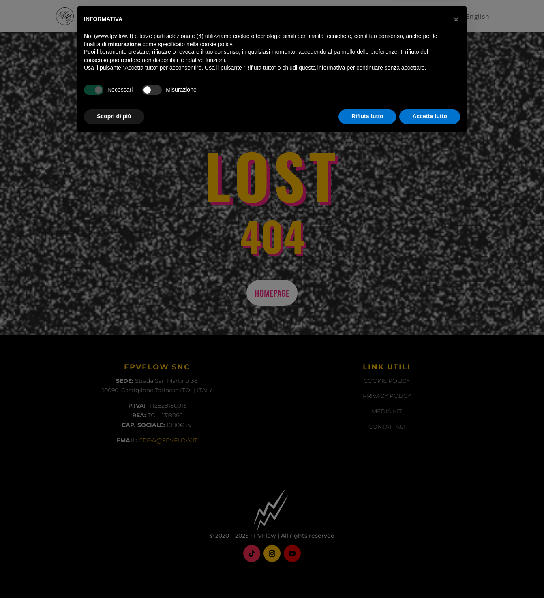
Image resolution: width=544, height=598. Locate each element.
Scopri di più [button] (114, 575)
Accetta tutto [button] (429, 575)
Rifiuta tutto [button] (367, 575)
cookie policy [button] (216, 503)
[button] (456, 478)
